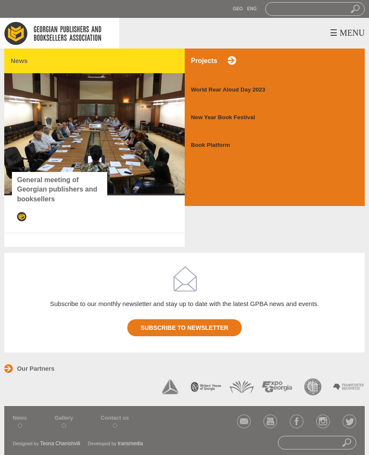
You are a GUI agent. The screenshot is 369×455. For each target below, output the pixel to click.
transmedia (130, 443)
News (20, 418)
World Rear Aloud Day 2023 (228, 89)
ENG (252, 8)
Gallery (63, 418)
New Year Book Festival (223, 117)
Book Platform (210, 145)
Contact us (115, 418)
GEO (238, 8)
